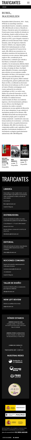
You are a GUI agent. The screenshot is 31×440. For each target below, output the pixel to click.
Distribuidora (11, 215)
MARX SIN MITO (24, 160)
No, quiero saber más (21, 432)
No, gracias (16, 437)
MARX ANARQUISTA (14, 160)
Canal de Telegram (8, 206)
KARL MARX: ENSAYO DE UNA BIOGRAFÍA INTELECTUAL (5, 161)
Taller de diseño (12, 283)
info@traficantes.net (15, 347)
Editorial (8, 242)
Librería (8, 189)
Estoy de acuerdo (7, 437)
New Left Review (12, 300)
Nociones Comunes (14, 261)
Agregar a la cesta (7, 164)
